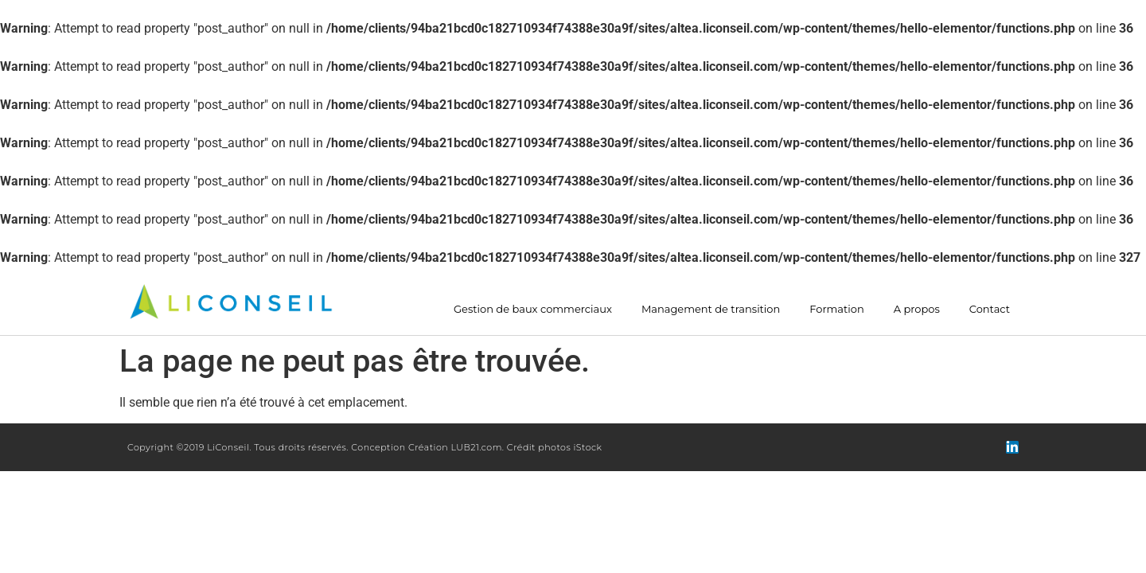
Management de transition (710, 309)
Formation (836, 309)
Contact (989, 309)
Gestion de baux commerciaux (533, 309)
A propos (917, 309)
